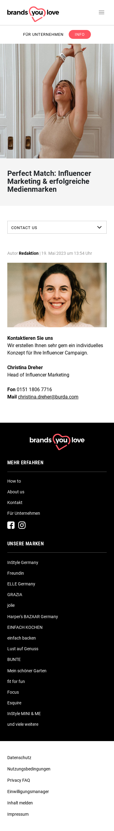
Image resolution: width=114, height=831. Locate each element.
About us (15, 491)
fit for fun (16, 681)
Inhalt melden (20, 802)
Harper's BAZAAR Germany (32, 616)
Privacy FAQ (18, 780)
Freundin (15, 573)
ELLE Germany (21, 583)
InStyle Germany (22, 562)
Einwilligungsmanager (28, 791)
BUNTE (14, 659)
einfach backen (21, 638)
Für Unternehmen (23, 513)
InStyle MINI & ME (24, 713)
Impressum (18, 814)
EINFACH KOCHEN (25, 627)
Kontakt (14, 502)
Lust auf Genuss (22, 648)
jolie (11, 605)
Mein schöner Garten (27, 670)
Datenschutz (19, 757)
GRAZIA (14, 594)
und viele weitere (22, 724)
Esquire (14, 702)
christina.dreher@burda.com (48, 397)
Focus (13, 692)
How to (14, 481)
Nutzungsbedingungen (28, 768)
